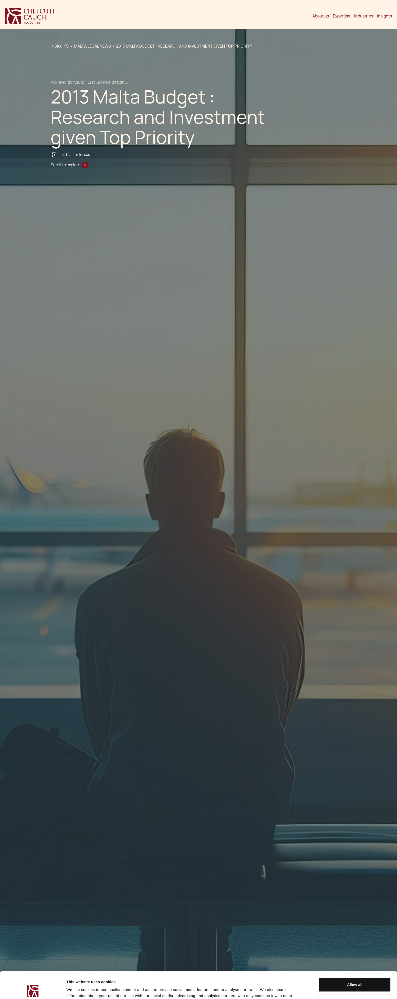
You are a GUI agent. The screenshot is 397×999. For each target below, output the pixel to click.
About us (320, 16)
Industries (363, 16)
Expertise (341, 16)
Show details (78, 989)
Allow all (355, 958)
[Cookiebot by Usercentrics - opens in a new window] (33, 989)
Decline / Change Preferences (355, 974)
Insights (384, 16)
